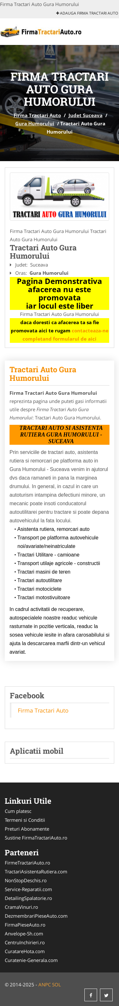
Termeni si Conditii (25, 820)
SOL (56, 984)
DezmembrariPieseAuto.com (36, 916)
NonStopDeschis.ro (26, 880)
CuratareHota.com (25, 951)
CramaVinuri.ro (21, 907)
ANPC (44, 984)
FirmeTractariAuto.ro (27, 862)
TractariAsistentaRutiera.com (36, 871)
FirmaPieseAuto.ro (25, 924)
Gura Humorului (34, 123)
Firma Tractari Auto (37, 115)
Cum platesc (18, 811)
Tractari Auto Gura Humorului (43, 373)
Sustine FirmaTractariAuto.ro (36, 837)
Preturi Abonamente (27, 829)
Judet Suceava (85, 115)
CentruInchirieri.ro (25, 942)
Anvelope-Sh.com (24, 933)
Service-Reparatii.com (28, 889)
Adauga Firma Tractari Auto (87, 13)
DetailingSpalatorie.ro (28, 898)
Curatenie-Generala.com (31, 960)
